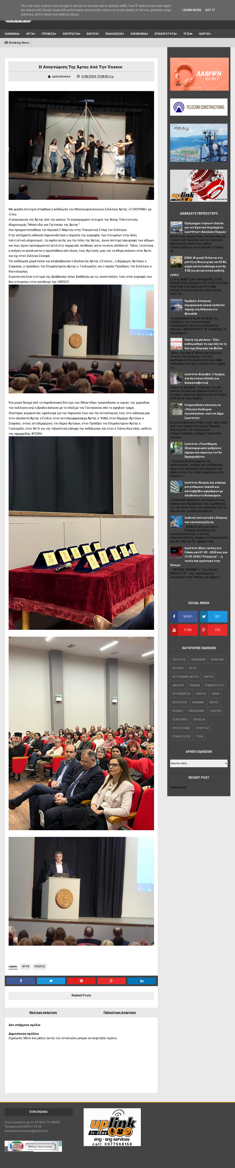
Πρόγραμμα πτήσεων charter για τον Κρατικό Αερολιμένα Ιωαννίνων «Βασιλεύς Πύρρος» (205, 227)
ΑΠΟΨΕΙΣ (178, 668)
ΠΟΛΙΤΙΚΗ (215, 710)
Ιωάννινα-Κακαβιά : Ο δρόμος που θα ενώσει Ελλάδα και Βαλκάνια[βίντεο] (204, 378)
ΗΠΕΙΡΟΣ (39, 966)
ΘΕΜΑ (215, 693)
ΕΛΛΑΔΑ (194, 685)
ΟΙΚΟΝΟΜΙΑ (139, 33)
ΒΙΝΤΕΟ (92, 33)
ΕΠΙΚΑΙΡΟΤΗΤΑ (165, 33)
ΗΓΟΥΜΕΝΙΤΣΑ (181, 693)
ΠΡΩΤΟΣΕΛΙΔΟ (181, 728)
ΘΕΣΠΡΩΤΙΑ (71, 33)
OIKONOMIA (198, 659)
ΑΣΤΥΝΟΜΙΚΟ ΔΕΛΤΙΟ (185, 676)
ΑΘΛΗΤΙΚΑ (217, 659)
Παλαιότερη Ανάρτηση (120, 1012)
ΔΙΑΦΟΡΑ (178, 685)
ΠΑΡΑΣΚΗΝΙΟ (196, 710)
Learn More (191, 10)
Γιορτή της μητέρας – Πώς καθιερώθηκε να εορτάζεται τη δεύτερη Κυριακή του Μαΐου (205, 344)
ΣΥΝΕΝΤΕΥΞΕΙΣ (181, 736)
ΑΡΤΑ (30, 33)
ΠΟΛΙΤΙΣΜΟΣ (180, 719)
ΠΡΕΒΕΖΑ (48, 33)
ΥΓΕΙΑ (187, 33)
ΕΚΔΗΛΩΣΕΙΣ (113, 33)
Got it (210, 10)
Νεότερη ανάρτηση (43, 1012)
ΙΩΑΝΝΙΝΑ (11, 33)
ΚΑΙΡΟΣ (204, 33)
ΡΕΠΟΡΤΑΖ (202, 728)
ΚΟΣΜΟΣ (177, 710)
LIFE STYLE (179, 659)
